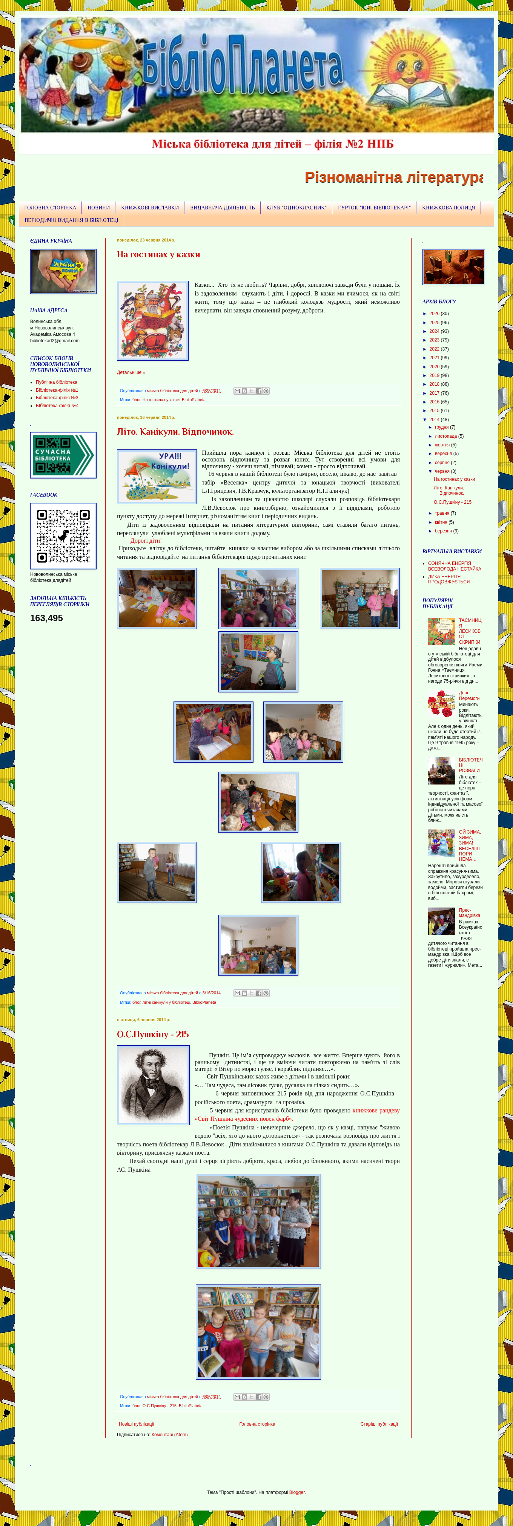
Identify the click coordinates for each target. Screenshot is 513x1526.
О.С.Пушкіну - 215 (153, 1034)
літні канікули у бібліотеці (166, 1002)
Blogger (297, 1492)
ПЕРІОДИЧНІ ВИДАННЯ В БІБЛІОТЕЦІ (71, 220)
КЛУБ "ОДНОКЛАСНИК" (296, 208)
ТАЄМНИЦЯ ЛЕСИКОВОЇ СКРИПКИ (470, 631)
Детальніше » (131, 372)
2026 (435, 313)
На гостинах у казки (158, 254)
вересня (444, 453)
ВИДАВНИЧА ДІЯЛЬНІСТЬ (222, 208)
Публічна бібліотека (56, 382)
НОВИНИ (99, 208)
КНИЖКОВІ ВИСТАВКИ (150, 208)
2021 (435, 357)
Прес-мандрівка (469, 913)
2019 (435, 375)
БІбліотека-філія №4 (57, 405)
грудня (442, 427)
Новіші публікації (136, 1424)
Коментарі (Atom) (170, 1434)
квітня (441, 522)
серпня (443, 462)
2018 (435, 384)
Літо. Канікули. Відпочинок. (175, 431)
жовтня (443, 445)
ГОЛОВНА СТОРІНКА (50, 208)
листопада (446, 436)
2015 (435, 410)
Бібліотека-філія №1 (57, 390)
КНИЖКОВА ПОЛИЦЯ (448, 208)
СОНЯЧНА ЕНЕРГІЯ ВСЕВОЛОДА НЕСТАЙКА (454, 566)
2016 (435, 402)
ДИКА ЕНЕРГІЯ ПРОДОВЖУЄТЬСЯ (449, 579)
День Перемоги (469, 695)
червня (443, 471)
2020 (435, 366)
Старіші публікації (379, 1424)
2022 (435, 349)
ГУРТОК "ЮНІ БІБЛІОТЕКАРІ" (374, 208)
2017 (435, 393)
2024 (435, 331)
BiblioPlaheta (194, 399)
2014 (435, 419)
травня (443, 513)
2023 (435, 340)
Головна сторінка (257, 1424)
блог (136, 399)
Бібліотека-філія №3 (57, 397)
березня (444, 531)
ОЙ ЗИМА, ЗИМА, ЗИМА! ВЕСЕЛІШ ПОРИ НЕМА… (470, 845)
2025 (435, 322)
